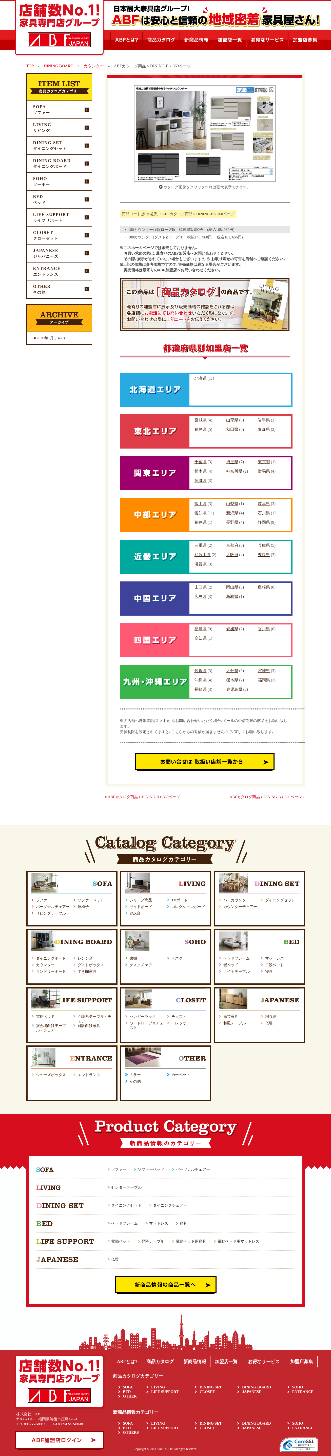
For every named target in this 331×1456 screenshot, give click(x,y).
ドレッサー (180, 1023)
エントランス (89, 1075)
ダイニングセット (280, 900)
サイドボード (141, 907)
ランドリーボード (51, 971)
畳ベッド (230, 965)
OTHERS (131, 1432)
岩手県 (264, 420)
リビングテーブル (51, 913)
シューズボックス (51, 1075)
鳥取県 (232, 596)
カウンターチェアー (240, 907)
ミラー (135, 1075)
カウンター (45, 965)
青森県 (264, 429)
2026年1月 (45, 338)
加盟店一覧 (226, 1361)
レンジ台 (85, 958)
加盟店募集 (301, 1361)
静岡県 (264, 522)
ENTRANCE (303, 1392)
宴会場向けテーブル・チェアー (51, 1028)
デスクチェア (141, 965)
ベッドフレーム (236, 958)
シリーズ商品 (141, 900)
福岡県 (264, 680)
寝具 (269, 971)
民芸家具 (230, 1017)
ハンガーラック (143, 1017)
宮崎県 (264, 671)
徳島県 (200, 629)
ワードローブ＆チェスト (147, 1025)
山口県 (200, 587)
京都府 (232, 545)
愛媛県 (232, 629)
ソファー (43, 900)
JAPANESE (251, 1392)
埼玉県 (232, 462)
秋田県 (232, 429)
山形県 (232, 420)
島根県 (264, 587)
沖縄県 (200, 680)
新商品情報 (194, 1361)
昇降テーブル (153, 1241)
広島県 (200, 596)
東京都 (264, 462)
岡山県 (232, 587)
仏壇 (269, 1023)
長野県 (232, 522)
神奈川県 (234, 471)
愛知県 (200, 513)
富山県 (200, 503)
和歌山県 (202, 555)
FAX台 (135, 913)
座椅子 (83, 907)
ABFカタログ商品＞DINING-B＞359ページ (144, 797)
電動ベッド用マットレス (238, 1241)
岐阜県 (264, 503)
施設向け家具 (89, 1026)
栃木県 (200, 471)
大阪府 (232, 555)
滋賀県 (200, 564)
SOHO (297, 1387)
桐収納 (271, 1017)
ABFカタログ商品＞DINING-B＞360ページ (266, 797)
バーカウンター (236, 900)
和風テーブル (234, 1023)
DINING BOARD (256, 1387)
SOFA (128, 1387)
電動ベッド (45, 1017)
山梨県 (232, 503)
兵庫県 (264, 545)
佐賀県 (200, 671)
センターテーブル (126, 1187)
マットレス (274, 958)
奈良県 (264, 555)
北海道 (200, 378)
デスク (177, 958)
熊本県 (232, 680)
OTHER (130, 1396)
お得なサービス (264, 1361)
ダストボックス (91, 965)
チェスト (178, 1017)
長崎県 (200, 689)
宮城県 (200, 420)
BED (127, 1392)
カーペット (180, 1075)
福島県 (200, 429)
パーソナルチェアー (53, 907)
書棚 (133, 958)
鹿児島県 (234, 689)
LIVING (158, 1387)
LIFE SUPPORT (165, 1392)
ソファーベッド (91, 900)
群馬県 (264, 471)
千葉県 (200, 462)
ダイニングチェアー (170, 1205)
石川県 (264, 513)
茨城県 (200, 480)
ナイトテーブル (236, 971)
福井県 (200, 522)
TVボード (179, 900)
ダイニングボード (51, 958)
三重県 (200, 545)
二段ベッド (274, 965)
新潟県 (232, 513)
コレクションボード (188, 907)
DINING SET (211, 1387)
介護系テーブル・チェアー (95, 1019)
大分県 (232, 671)
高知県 (200, 638)
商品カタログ (160, 1361)
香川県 (264, 629)
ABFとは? (127, 1361)
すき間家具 (87, 971)
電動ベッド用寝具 (191, 1241)
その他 (135, 1081)
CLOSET (207, 1392)
